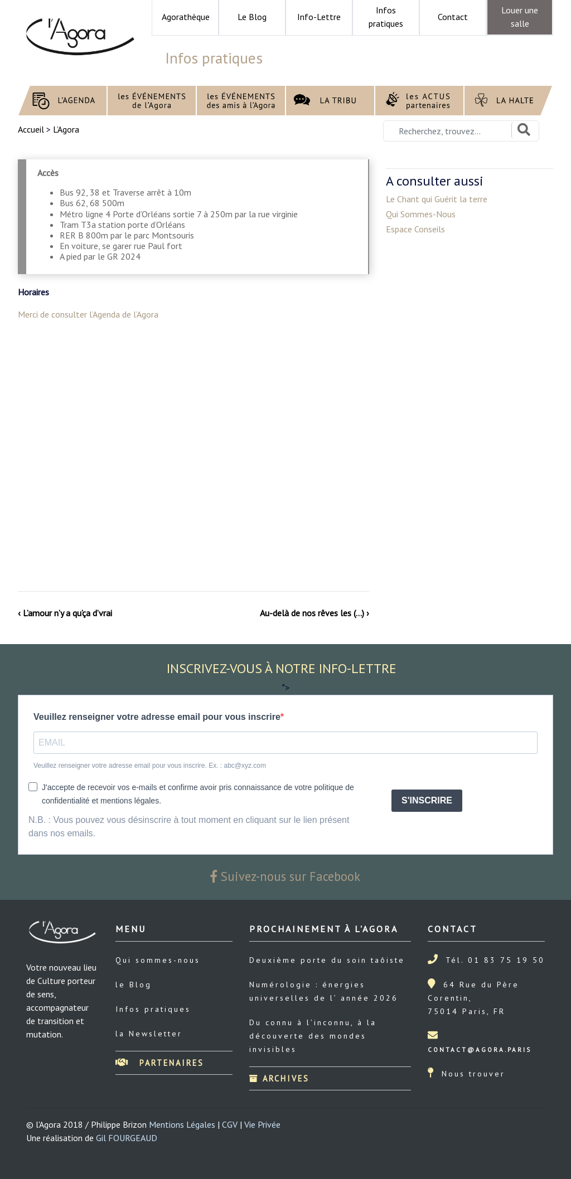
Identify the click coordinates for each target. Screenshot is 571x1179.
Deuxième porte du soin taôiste (327, 960)
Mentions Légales (182, 1124)
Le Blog (252, 16)
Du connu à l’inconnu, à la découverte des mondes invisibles (312, 1035)
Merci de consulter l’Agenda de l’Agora (88, 314)
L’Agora (66, 129)
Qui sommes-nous (157, 960)
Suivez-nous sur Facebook (285, 876)
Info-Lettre (319, 16)
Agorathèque (186, 16)
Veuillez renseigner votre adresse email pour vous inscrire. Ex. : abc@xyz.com (149, 765)
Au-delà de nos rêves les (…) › (314, 612)
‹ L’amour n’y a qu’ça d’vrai (65, 612)
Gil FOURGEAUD (126, 1137)
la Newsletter (148, 1034)
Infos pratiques (153, 1009)
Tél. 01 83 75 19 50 (495, 960)
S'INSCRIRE (426, 800)
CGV (230, 1124)
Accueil (32, 129)
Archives (279, 1078)
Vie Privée (262, 1124)
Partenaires (159, 1063)
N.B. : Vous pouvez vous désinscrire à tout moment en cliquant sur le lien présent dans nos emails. (188, 826)
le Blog (133, 985)
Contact (453, 16)
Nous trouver (473, 1074)
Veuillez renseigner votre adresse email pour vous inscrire (156, 717)
